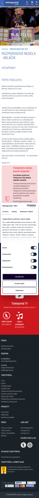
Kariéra (3, 383)
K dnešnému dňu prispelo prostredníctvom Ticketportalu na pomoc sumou (20, 469)
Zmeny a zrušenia (6, 428)
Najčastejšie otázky (7, 370)
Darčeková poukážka (7, 417)
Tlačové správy (6, 430)
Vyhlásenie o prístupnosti (9, 401)
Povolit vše (19, 277)
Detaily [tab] (14, 211)
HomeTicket (5, 412)
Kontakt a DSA (5, 388)
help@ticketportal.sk (7, 367)
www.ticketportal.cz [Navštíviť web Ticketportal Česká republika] (27, 428)
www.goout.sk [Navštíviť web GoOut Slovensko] (25, 430)
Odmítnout (20, 290)
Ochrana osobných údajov (9, 394)
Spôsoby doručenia (7, 346)
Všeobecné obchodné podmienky (11, 391)
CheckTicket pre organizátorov (10, 457)
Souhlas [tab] (5, 211)
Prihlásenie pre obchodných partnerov (13, 399)
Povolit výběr (19, 283)
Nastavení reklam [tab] (26, 211)
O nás (3, 381)
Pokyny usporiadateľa (8, 433)
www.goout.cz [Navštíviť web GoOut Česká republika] (25, 433)
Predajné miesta (6, 386)
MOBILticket (5, 415)
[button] (32, 3)
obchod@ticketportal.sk (8, 361)
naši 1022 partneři (13, 222)
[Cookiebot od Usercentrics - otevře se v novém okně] (27, 205)
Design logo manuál (7, 396)
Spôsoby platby (6, 348)
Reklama (3, 436)
